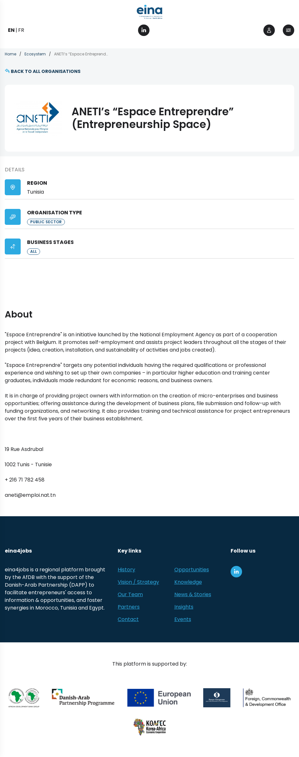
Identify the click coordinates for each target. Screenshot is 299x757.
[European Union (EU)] (159, 698)
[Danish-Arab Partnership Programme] (83, 698)
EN (11, 30)
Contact (128, 619)
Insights (183, 607)
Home (10, 54)
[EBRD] (216, 698)
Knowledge (188, 582)
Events (182, 619)
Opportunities (191, 569)
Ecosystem (35, 54)
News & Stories (192, 594)
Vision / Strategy (138, 582)
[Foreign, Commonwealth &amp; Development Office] (266, 698)
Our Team (130, 594)
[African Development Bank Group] (24, 698)
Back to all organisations (45, 71)
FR (21, 30)
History (126, 569)
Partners (129, 607)
